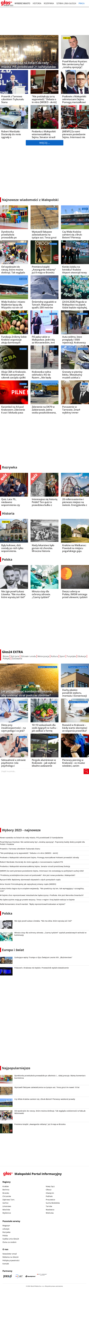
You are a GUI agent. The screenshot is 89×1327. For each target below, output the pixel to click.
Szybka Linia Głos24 (66, 3)
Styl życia (15, 656)
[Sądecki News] (19, 1276)
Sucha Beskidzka (53, 1203)
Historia (37, 3)
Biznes (6, 656)
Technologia (21, 244)
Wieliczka (50, 1213)
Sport (85, 209)
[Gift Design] (42, 1276)
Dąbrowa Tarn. (9, 1199)
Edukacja (82, 656)
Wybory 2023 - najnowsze (21, 830)
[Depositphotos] (31, 1276)
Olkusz (48, 1189)
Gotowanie (17, 658)
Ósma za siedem (9, 1242)
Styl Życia (53, 737)
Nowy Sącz (50, 1186)
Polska (7, 559)
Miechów (6, 1209)
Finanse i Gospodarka (48, 667)
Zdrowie (22, 702)
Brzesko (53, 244)
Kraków (84, 244)
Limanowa (7, 1206)
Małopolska (52, 209)
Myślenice (7, 1213)
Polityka (53, 314)
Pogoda (84, 279)
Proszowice (50, 1199)
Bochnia (6, 1189)
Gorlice (5, 1203)
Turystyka (71, 656)
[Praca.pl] (8, 1276)
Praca (81, 3)
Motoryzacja (43, 656)
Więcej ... (44, 142)
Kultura (54, 656)
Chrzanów (7, 1196)
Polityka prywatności (11, 1260)
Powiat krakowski (19, 209)
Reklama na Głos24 (10, 1257)
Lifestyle (6, 1229)
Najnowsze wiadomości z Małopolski (30, 200)
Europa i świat (13, 950)
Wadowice (83, 349)
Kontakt (6, 1263)
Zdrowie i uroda (28, 656)
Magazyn (6, 1225)
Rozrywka (49, 3)
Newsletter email (10, 1254)
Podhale (53, 279)
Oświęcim (50, 1193)
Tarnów (49, 1206)
